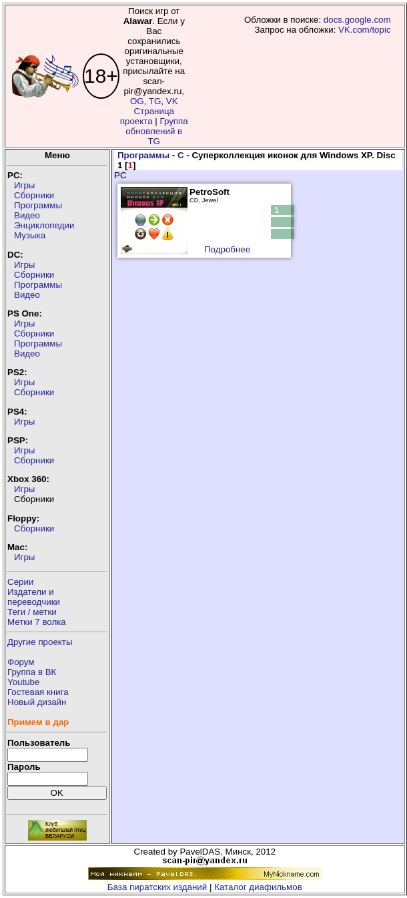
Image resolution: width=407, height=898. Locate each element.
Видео (27, 215)
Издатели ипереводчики (33, 597)
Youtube (23, 682)
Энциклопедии (44, 225)
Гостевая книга (38, 692)
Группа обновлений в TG (156, 131)
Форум (21, 662)
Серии (20, 582)
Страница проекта (147, 116)
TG (155, 101)
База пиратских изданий (157, 887)
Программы (38, 205)
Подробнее (227, 249)
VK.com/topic (364, 30)
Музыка (29, 235)
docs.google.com (357, 20)
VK (172, 101)
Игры (24, 185)
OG (137, 101)
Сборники (34, 195)
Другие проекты (40, 642)
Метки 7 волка (36, 622)
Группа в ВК (31, 672)
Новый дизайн (36, 702)
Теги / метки (32, 612)
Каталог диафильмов (258, 887)
